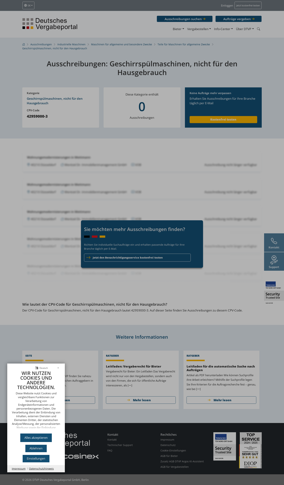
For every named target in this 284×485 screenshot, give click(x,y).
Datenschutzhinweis (41, 468)
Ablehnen (36, 448)
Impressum (19, 468)
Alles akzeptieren (36, 438)
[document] (36, 401)
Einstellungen (36, 459)
